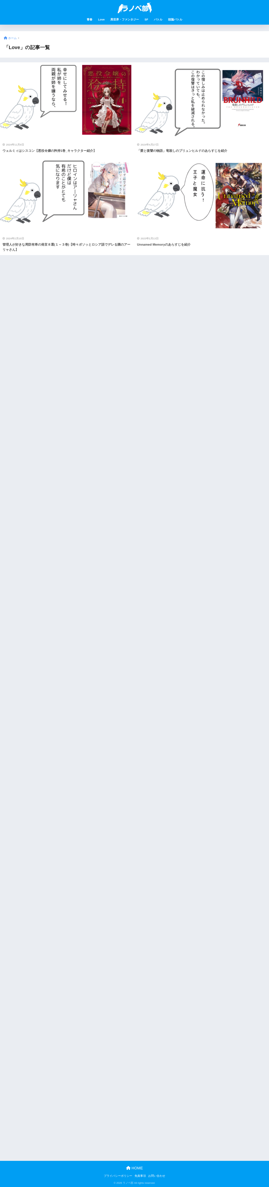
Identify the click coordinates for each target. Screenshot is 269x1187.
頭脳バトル (175, 19)
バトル (158, 19)
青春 (89, 19)
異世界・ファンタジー (124, 19)
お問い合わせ (156, 1175)
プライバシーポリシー (118, 1175)
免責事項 (140, 1175)
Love (101, 19)
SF (146, 19)
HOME (134, 1168)
